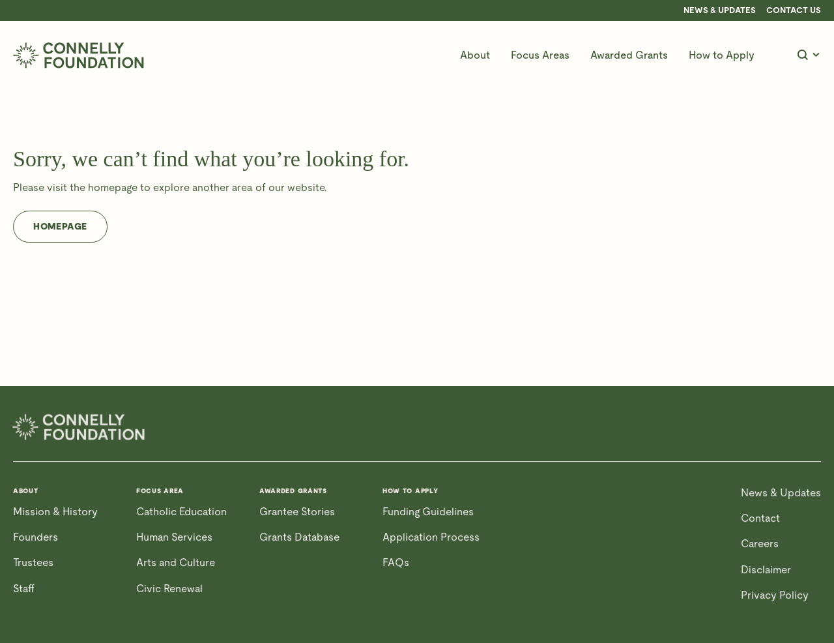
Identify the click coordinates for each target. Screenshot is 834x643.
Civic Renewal (169, 588)
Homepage (60, 226)
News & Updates (719, 10)
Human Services (174, 537)
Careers (760, 543)
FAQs (395, 562)
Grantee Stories (297, 511)
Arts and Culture (175, 562)
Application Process (431, 537)
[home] (78, 55)
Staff (24, 588)
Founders (35, 537)
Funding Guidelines (428, 511)
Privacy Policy (775, 595)
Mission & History (55, 511)
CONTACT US (793, 10)
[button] (475, 55)
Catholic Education (181, 511)
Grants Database (299, 537)
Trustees (33, 562)
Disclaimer (766, 569)
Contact (760, 518)
